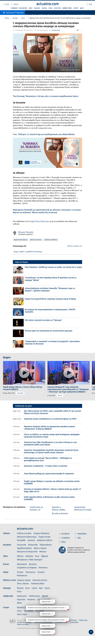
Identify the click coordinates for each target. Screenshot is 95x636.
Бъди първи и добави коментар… (28, 252)
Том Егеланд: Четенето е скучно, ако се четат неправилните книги (45, 96)
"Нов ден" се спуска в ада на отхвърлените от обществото (46, 134)
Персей (17, 85)
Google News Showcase (39, 221)
